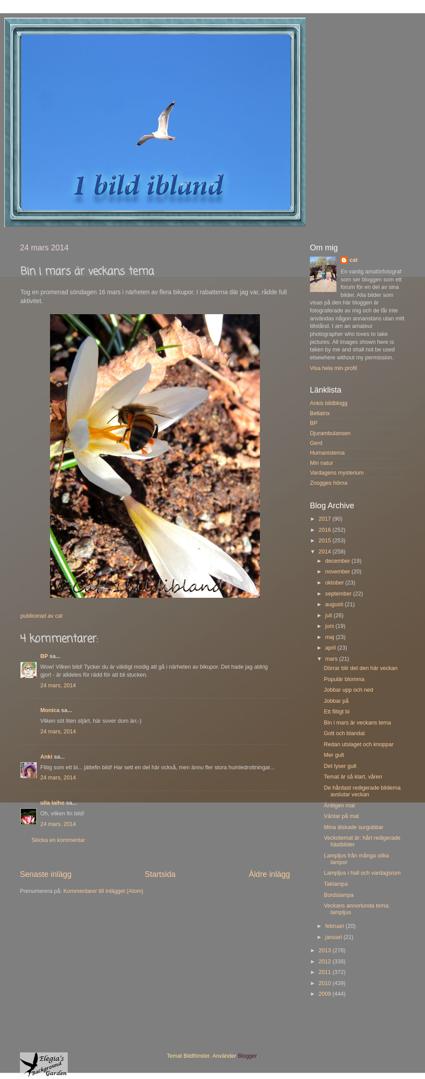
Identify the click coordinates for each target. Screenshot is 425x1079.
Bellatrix (320, 413)
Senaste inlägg (46, 874)
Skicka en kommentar (58, 840)
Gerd (316, 443)
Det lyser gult (340, 766)
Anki (46, 757)
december (338, 561)
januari (334, 937)
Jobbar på (336, 701)
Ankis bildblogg (329, 403)
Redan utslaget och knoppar (359, 744)
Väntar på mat (341, 816)
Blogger (247, 1056)
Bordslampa (338, 895)
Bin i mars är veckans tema (357, 723)
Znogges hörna (329, 483)
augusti (335, 604)
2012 (325, 961)
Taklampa (336, 884)
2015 (325, 541)
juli (329, 615)
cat (353, 260)
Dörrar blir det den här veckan (361, 668)
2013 (325, 950)
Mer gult (334, 755)
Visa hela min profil (333, 368)
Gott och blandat (344, 733)
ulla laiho (52, 803)
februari (335, 926)
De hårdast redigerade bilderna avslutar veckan (362, 791)
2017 (325, 519)
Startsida (160, 874)
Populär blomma (344, 679)
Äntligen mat (339, 805)
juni (330, 626)
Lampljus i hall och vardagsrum (362, 873)
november (338, 572)
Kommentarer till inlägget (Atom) (103, 891)
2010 (325, 983)
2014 (325, 552)
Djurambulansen (330, 433)
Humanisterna (327, 453)
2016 (325, 530)
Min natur (321, 463)
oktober (335, 583)
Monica (49, 710)
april (331, 648)
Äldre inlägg (269, 874)
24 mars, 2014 (58, 685)
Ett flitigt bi (336, 712)
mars (332, 659)
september (339, 594)
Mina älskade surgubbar (353, 827)
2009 (325, 994)
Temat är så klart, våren (353, 777)
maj (330, 637)
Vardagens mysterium (337, 473)
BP (44, 656)
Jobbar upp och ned (348, 690)
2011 (325, 972)
